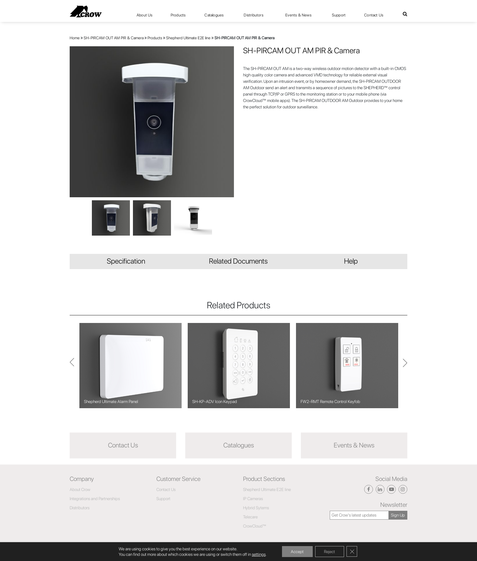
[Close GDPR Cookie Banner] (352, 551)
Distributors (253, 15)
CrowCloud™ (254, 526)
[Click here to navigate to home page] (86, 11)
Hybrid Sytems (256, 507)
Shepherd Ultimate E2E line (188, 38)
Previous (405, 366)
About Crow (80, 489)
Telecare (250, 516)
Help (351, 261)
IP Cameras (253, 498)
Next (72, 365)
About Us (145, 15)
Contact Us (373, 15)
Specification (126, 261)
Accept (297, 551)
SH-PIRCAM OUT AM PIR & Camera (114, 38)
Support (339, 15)
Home (75, 38)
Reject (329, 551)
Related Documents (238, 261)
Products (155, 38)
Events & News (298, 15)
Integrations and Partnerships (95, 498)
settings (258, 554)
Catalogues (214, 15)
